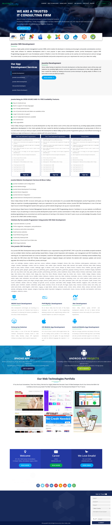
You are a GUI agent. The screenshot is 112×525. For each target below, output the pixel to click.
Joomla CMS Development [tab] (19, 81)
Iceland (46, 289)
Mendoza (51, 276)
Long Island (51, 289)
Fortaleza (78, 267)
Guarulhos (59, 269)
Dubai (90, 265)
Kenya (69, 272)
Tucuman (84, 285)
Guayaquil (71, 269)
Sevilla (64, 282)
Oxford (81, 278)
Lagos (12, 274)
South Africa (94, 282)
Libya (43, 274)
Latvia (24, 274)
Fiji (65, 267)
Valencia (55, 287)
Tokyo (74, 285)
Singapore (84, 282)
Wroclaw (25, 289)
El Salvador (47, 267)
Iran (15, 272)
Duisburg (98, 265)
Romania (95, 280)
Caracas (43, 263)
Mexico (72, 289)
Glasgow (26, 269)
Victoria (70, 287)
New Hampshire (90, 289)
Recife (76, 280)
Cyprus (54, 265)
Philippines (20, 280)
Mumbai (85, 276)
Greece (47, 269)
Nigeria (52, 278)
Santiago (35, 282)
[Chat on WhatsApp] (74, 485)
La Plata (99, 272)
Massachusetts (66, 289)
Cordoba (31, 265)
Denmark (72, 265)
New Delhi (82, 289)
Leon (40, 274)
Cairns (12, 263)
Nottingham (14, 291)
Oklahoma (20, 291)
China (72, 263)
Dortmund (85, 265)
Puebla (50, 280)
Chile (69, 263)
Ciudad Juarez (93, 263)
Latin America (18, 274)
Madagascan (58, 289)
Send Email (87, 465)
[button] (8, 18)
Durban (22, 267)
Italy (28, 272)
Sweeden (28, 285)
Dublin (94, 265)
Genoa (12, 269)
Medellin (36, 276)
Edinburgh (37, 267)
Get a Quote (28, 368)
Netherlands (26, 278)
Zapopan (30, 289)
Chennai (65, 263)
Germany (17, 269)
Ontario (25, 291)
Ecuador (32, 267)
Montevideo (74, 276)
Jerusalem (39, 272)
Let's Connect (103, 3)
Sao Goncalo (41, 282)
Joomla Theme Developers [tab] (19, 90)
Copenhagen (24, 265)
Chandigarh (60, 263)
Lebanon (28, 274)
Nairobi (12, 278)
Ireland (21, 272)
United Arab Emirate (16, 287)
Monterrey (67, 276)
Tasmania (48, 285)
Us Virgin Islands (48, 287)
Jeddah (35, 272)
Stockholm (22, 285)
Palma (90, 278)
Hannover (81, 269)
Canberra (31, 263)
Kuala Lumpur (89, 272)
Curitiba (50, 265)
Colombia (18, 265)
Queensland (68, 280)
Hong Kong (41, 289)
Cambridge (20, 263)
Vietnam (79, 287)
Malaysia (93, 274)
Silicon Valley (64, 523)
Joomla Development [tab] (18, 73)
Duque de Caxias (15, 267)
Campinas (26, 263)
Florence (73, 267)
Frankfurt (88, 267)
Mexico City (58, 276)
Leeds (32, 274)
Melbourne (45, 276)
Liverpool (60, 274)
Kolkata (73, 272)
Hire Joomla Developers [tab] (19, 86)
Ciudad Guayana (85, 263)
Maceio (79, 274)
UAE (100, 285)
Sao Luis (47, 282)
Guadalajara (53, 269)
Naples (17, 278)
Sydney (39, 285)
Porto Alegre (31, 280)
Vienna (74, 287)
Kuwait (94, 272)
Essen (52, 267)
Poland (25, 280)
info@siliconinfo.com (87, 461)
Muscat (99, 276)
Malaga (88, 274)
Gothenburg (42, 269)
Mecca (31, 276)
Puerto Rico (55, 280)
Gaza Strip (93, 267)
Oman (74, 278)
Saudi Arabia (59, 282)
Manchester (14, 276)
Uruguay (41, 287)
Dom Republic (79, 265)
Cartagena (53, 263)
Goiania (31, 269)
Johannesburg (46, 272)
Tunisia (89, 285)
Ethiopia (62, 267)
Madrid (83, 274)
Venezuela (60, 287)
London (71, 274)
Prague (41, 280)
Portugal (37, 280)
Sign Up (25, 175)
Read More (49, 78)
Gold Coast (36, 269)
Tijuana (70, 285)
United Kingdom (26, 287)
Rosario (13, 282)
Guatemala (65, 269)
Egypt (42, 267)
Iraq (18, 272)
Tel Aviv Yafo (59, 285)
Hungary (93, 269)
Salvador (23, 282)
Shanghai (69, 282)
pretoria (46, 280)
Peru (15, 280)
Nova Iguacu (63, 278)
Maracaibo (20, 276)
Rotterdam (18, 282)
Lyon (75, 274)
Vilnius (83, 287)
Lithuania (55, 274)
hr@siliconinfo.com (56, 461)
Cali (16, 263)
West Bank (93, 287)
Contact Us (23, 28)
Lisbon (50, 274)
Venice (65, 287)
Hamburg (76, 269)
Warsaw (88, 287)
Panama (95, 278)
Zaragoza (35, 289)
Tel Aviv (53, 285)
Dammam (59, 265)
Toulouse (79, 285)
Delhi (68, 265)
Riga (80, 280)
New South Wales (34, 278)
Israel (24, 272)
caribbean (48, 263)
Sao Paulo (52, 282)
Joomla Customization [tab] (18, 77)
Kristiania (82, 272)
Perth (12, 280)
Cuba (46, 265)
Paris (99, 278)
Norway (57, 278)
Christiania (77, 263)
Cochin (99, 263)
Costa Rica (36, 265)
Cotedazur (41, 265)
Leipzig (36, 274)
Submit (101, 523)
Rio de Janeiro (85, 280)
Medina (40, 276)
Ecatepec (27, 267)
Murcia (94, 276)
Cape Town (37, 263)
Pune (60, 280)
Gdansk (99, 267)
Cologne (13, 265)
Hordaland (87, 269)
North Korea (98, 289)
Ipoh (12, 272)
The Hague (65, 285)
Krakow (78, 272)
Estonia (57, 267)
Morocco (80, 276)
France (83, 267)
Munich (90, 276)
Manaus (99, 274)
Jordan (59, 272)
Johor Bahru (54, 272)
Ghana (21, 269)
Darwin (64, 265)
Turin (93, 285)
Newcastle (41, 278)
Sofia (89, 282)
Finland (68, 267)
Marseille (26, 276)
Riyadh (90, 280)
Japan (31, 272)
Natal (20, 278)
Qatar (63, 280)
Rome (99, 280)
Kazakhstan (64, 272)
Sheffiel (74, 282)
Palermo (86, 278)
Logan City (65, 274)
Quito (73, 280)
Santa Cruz (29, 282)
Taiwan (43, 285)
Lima (47, 274)
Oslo (78, 278)
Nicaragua (47, 278)
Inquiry (92, 3)
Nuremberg (69, 278)
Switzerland (34, 285)
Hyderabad (98, 269)
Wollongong (19, 289)
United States (34, 287)
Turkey (96, 285)
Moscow (77, 289)
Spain (17, 285)
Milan (62, 276)
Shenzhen (78, 282)
